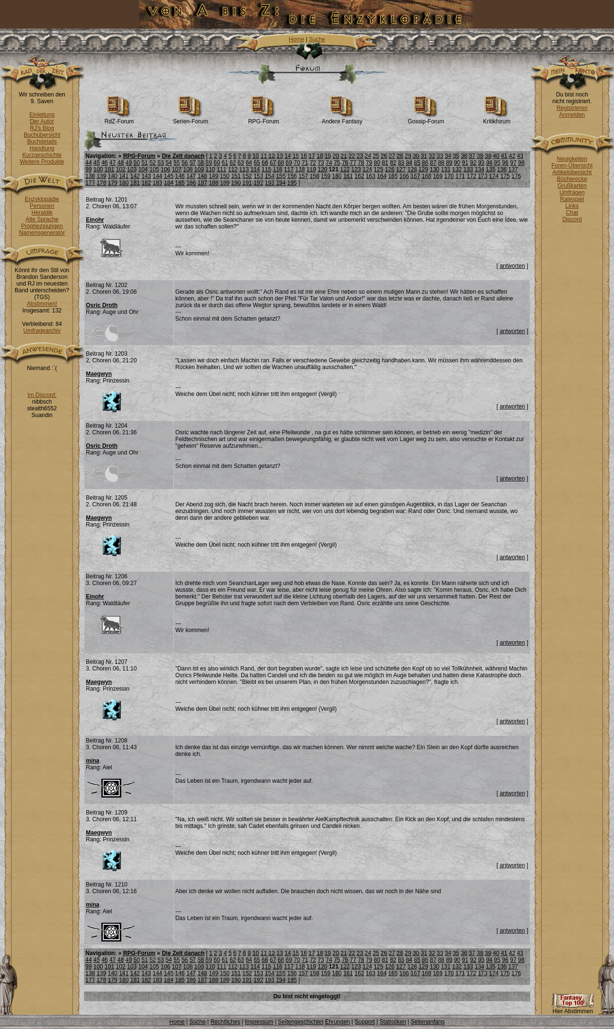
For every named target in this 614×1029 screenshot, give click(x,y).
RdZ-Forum (119, 119)
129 (423, 169)
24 (368, 156)
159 (326, 176)
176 (516, 176)
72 (313, 162)
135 (491, 169)
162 (359, 176)
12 (272, 156)
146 (180, 176)
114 (255, 169)
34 (448, 156)
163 (370, 176)
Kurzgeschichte (41, 155)
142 (135, 176)
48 (121, 162)
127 (401, 169)
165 (393, 176)
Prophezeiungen (42, 226)
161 (348, 176)
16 (304, 156)
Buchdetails (42, 141)
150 (225, 176)
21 (344, 156)
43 (520, 156)
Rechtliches (225, 1021)
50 (136, 162)
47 (112, 162)
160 (337, 176)
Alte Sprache (42, 219)
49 (129, 162)
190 (236, 182)
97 (513, 162)
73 (321, 162)
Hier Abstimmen (573, 1009)
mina (92, 760)
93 (481, 162)
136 (502, 169)
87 (433, 162)
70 (297, 162)
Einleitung (42, 114)
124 (367, 169)
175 (505, 176)
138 (90, 176)
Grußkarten (572, 185)
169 (438, 176)
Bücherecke (572, 179)
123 (356, 169)
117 (289, 169)
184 (169, 182)
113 (244, 169)
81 (385, 162)
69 (289, 162)
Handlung (42, 148)
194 (280, 182)
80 (377, 162)
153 (258, 176)
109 (199, 169)
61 (225, 162)
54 (168, 162)
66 (264, 162)
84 (409, 162)
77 (353, 162)
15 (296, 156)
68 (281, 162)
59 (209, 162)
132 (457, 169)
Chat (572, 212)
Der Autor (42, 121)
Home (296, 39)
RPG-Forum (263, 119)
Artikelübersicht (571, 172)
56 (184, 162)
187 (202, 182)
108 (188, 169)
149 (213, 176)
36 (464, 156)
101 (109, 169)
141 (124, 176)
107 (176, 169)
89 (449, 162)
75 (337, 162)
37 (472, 156)
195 (292, 182)
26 (384, 156)
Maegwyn (99, 374)
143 (146, 176)
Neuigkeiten (572, 159)
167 (415, 176)
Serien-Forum (190, 119)
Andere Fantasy (342, 119)
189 (225, 182)
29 (408, 156)
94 (489, 162)
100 (98, 169)
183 (157, 182)
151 (236, 176)
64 (249, 162)
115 (266, 169)
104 (143, 169)
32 (432, 156)
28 (400, 156)
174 (494, 176)
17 (311, 156)
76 (345, 162)
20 (335, 156)
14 (287, 156)
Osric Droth (102, 305)
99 (88, 169)
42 (512, 156)
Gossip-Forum (426, 119)
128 (412, 169)
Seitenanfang (428, 1021)
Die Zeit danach (183, 156)
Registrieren (572, 108)
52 (153, 162)
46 (104, 162)
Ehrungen (337, 1021)
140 (113, 176)
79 (369, 162)
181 (135, 182)
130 (434, 169)
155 (280, 176)
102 (120, 169)
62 (233, 162)
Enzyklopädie (42, 199)
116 (278, 169)
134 (479, 169)
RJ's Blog (42, 128)
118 (300, 169)
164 (382, 176)
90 (457, 162)
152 (247, 176)
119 (311, 169)
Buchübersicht (42, 135)
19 (328, 156)
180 (124, 182)
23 (360, 156)
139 (101, 176)
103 (132, 169)
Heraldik (41, 212)
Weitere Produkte (42, 161)
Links (572, 206)
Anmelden (572, 114)
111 (221, 169)
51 (145, 162)
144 (157, 176)
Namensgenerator (42, 232)
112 (232, 169)
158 (314, 176)
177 (90, 182)
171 (460, 176)
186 (191, 182)
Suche (317, 39)
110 (210, 169)
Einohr (95, 219)
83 (401, 162)
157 (303, 176)
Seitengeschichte (300, 1021)
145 (169, 176)
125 (378, 169)
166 (404, 176)
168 (426, 176)
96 (505, 162)
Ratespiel (572, 199)
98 (521, 162)
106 (165, 169)
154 (269, 176)
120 (322, 169)
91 (465, 162)
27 (392, 156)
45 (97, 162)
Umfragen (572, 192)
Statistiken (392, 1021)
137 (513, 169)
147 (191, 176)
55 (177, 162)
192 (258, 182)
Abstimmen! (42, 303)
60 (216, 162)
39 (488, 156)
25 (376, 156)
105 (154, 169)
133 (468, 169)
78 (361, 162)
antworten (512, 266)
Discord (572, 219)
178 (101, 182)
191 (247, 182)
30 (416, 156)
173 (482, 176)
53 (160, 162)
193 (269, 182)
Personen (42, 206)
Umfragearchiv (41, 330)
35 (456, 156)
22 (352, 156)
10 (255, 156)
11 (263, 156)
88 (441, 162)
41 (504, 156)
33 (440, 156)
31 (424, 156)
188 (213, 182)
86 (425, 162)
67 (273, 162)
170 (449, 176)
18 (320, 156)
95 (497, 162)
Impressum (259, 1021)
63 (240, 162)
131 (445, 169)
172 (471, 176)
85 (417, 162)
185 (180, 182)
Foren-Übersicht (571, 165)
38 (480, 156)
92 (473, 162)
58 (201, 162)
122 (345, 169)
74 (329, 162)
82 (393, 162)
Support (364, 1021)
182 (146, 182)
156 (292, 176)
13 (279, 156)
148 (202, 176)
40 (496, 156)
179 (113, 182)
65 (257, 162)
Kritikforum (496, 119)
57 (192, 162)
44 (88, 162)
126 (389, 169)
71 (305, 162)
